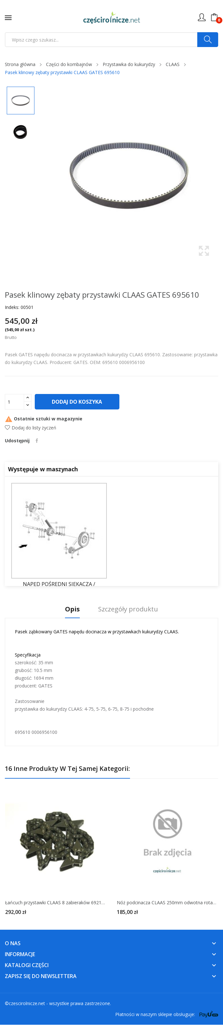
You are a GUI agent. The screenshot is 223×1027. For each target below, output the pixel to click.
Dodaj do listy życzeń (30, 428)
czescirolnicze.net (27, 1003)
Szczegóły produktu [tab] (129, 609)
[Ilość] (14, 401)
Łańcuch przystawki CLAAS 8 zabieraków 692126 (56, 903)
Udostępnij (37, 441)
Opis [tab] (71, 609)
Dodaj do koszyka (77, 401)
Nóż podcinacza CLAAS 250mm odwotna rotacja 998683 (167, 903)
